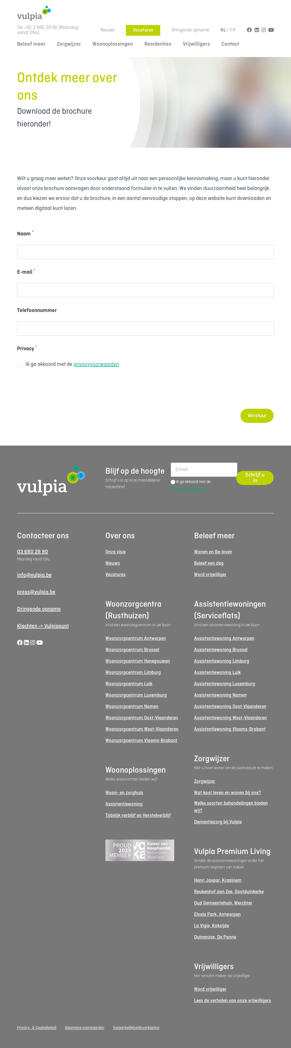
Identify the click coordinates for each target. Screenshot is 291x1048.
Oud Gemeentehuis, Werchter (223, 903)
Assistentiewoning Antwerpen (224, 639)
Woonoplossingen (112, 44)
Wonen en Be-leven (213, 552)
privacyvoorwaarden (96, 364)
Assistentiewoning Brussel (221, 650)
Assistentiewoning (124, 804)
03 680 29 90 (32, 552)
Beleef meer (31, 44)
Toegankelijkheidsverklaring (136, 1027)
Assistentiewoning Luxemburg (224, 684)
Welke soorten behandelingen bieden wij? (231, 807)
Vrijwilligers (196, 44)
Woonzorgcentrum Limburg (133, 673)
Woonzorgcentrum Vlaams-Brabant (141, 741)
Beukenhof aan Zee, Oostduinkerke (229, 892)
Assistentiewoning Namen (220, 695)
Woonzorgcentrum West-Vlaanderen (141, 729)
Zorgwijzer (69, 44)
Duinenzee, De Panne (215, 937)
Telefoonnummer (37, 310)
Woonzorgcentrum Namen (131, 707)
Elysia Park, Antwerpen (217, 915)
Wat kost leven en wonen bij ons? (227, 793)
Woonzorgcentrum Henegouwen (137, 661)
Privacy (27, 349)
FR (233, 30)
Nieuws (107, 30)
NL (223, 30)
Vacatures (143, 30)
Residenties (157, 44)
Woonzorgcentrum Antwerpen (135, 639)
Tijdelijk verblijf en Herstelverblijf (138, 816)
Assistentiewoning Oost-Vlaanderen (230, 707)
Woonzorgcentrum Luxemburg (136, 695)
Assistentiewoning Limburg (221, 661)
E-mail (26, 272)
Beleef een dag (209, 563)
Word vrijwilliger (210, 575)
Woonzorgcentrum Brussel (132, 650)
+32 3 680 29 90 (41, 28)
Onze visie (115, 552)
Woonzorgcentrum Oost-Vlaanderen (141, 718)
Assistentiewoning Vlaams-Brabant (230, 729)
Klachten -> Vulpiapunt (43, 626)
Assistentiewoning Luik (217, 673)
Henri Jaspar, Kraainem (218, 880)
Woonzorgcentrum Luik (128, 684)
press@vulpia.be (36, 592)
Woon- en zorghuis (124, 793)
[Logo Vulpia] (145, 13)
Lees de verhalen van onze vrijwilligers (232, 1001)
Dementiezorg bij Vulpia (218, 822)
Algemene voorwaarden (84, 1027)
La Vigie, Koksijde (211, 926)
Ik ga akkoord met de (68, 365)
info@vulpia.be (34, 575)
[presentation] (60, 389)
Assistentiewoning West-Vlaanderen (230, 718)
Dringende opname (190, 30)
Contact (230, 44)
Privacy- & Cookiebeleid (36, 1027)
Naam (25, 234)
